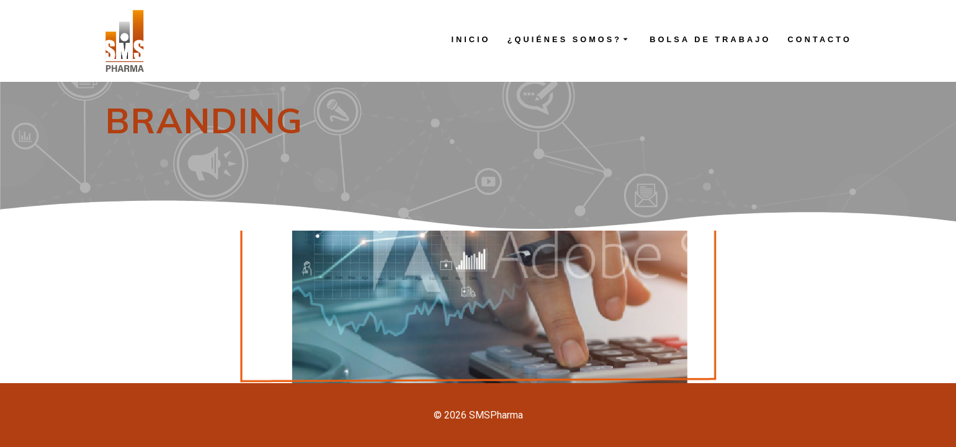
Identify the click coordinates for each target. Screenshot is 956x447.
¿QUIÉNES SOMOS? (564, 39)
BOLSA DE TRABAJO (710, 39)
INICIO (470, 39)
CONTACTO (820, 39)
